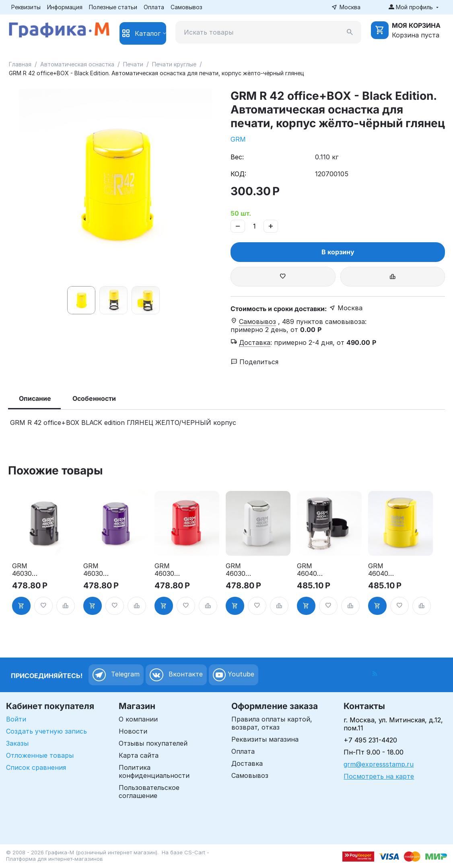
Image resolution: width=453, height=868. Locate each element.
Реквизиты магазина (265, 739)
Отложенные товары (40, 755)
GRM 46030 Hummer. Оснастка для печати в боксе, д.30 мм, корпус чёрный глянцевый (30, 569)
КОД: (238, 174)
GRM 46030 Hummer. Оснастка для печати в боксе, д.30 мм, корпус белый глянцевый (244, 569)
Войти (16, 719)
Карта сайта (139, 755)
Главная (20, 64)
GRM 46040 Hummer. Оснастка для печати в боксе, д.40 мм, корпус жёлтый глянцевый (386, 569)
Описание (35, 398)
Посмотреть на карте (379, 776)
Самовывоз (186, 7)
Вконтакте (176, 674)
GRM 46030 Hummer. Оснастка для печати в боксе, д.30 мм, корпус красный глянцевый (172, 569)
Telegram (116, 674)
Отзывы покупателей (153, 743)
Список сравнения (36, 767)
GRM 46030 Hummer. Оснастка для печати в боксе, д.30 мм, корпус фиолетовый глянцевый (101, 569)
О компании (138, 719)
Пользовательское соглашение (149, 791)
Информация (64, 7)
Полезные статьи (113, 7)
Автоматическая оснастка (77, 64)
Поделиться (254, 362)
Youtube (233, 674)
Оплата (154, 7)
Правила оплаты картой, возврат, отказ (271, 723)
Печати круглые (174, 64)
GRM (238, 139)
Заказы (17, 743)
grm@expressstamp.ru (379, 764)
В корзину (337, 252)
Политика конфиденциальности (154, 771)
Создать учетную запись (46, 731)
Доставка (247, 763)
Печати (133, 64)
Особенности (94, 398)
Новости (133, 731)
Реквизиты (26, 7)
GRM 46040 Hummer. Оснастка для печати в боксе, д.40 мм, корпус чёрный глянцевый (315, 569)
